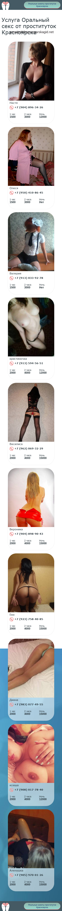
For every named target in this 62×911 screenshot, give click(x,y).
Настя (14, 103)
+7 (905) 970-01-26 (26, 875)
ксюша (14, 785)
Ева (12, 614)
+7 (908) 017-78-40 (26, 790)
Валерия (15, 273)
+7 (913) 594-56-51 (26, 363)
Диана (14, 700)
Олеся (14, 188)
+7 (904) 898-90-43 (26, 534)
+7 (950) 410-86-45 (26, 193)
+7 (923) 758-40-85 (26, 619)
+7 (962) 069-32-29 (26, 449)
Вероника (16, 529)
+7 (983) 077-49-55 (26, 705)
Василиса (16, 444)
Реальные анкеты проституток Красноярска (42, 5)
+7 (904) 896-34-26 (26, 108)
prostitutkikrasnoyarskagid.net (32, 32)
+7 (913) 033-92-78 (26, 278)
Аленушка (16, 870)
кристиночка (18, 358)
